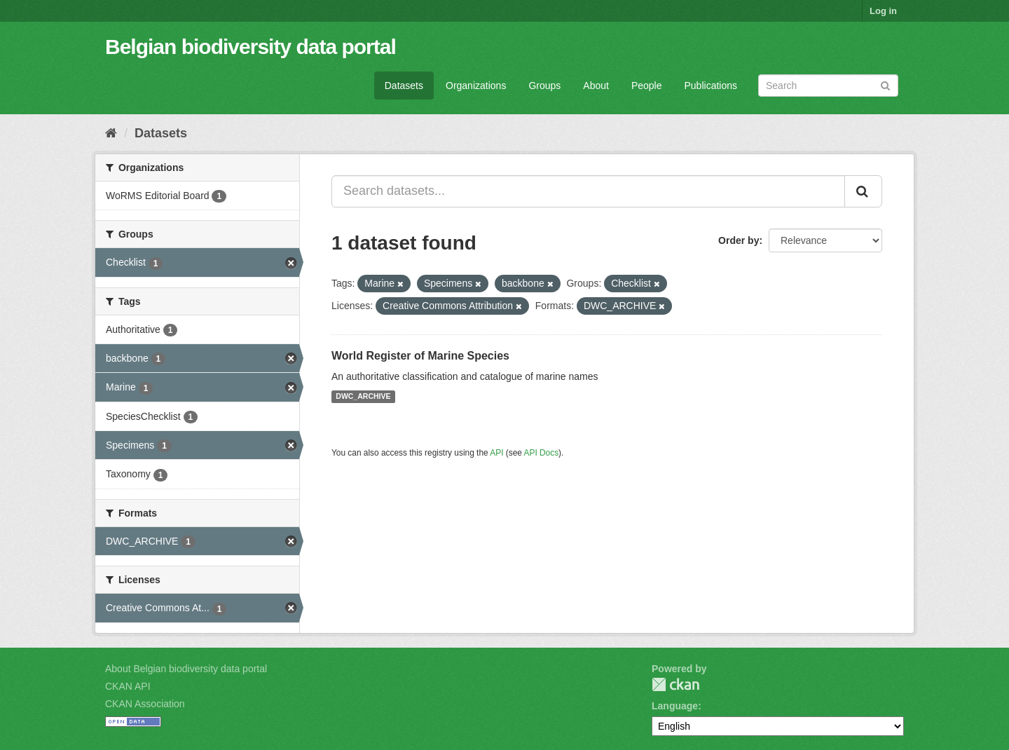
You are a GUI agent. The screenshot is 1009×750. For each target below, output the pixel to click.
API (496, 453)
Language (675, 705)
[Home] (111, 133)
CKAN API (128, 686)
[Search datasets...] (588, 191)
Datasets (404, 85)
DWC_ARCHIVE (363, 397)
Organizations (476, 85)
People (646, 85)
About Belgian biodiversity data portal (186, 668)
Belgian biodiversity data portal (250, 46)
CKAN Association (145, 703)
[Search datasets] (828, 85)
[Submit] (885, 84)
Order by (738, 240)
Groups (544, 85)
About (596, 85)
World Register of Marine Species (420, 356)
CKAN (675, 684)
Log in (883, 11)
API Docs (541, 453)
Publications (711, 85)
